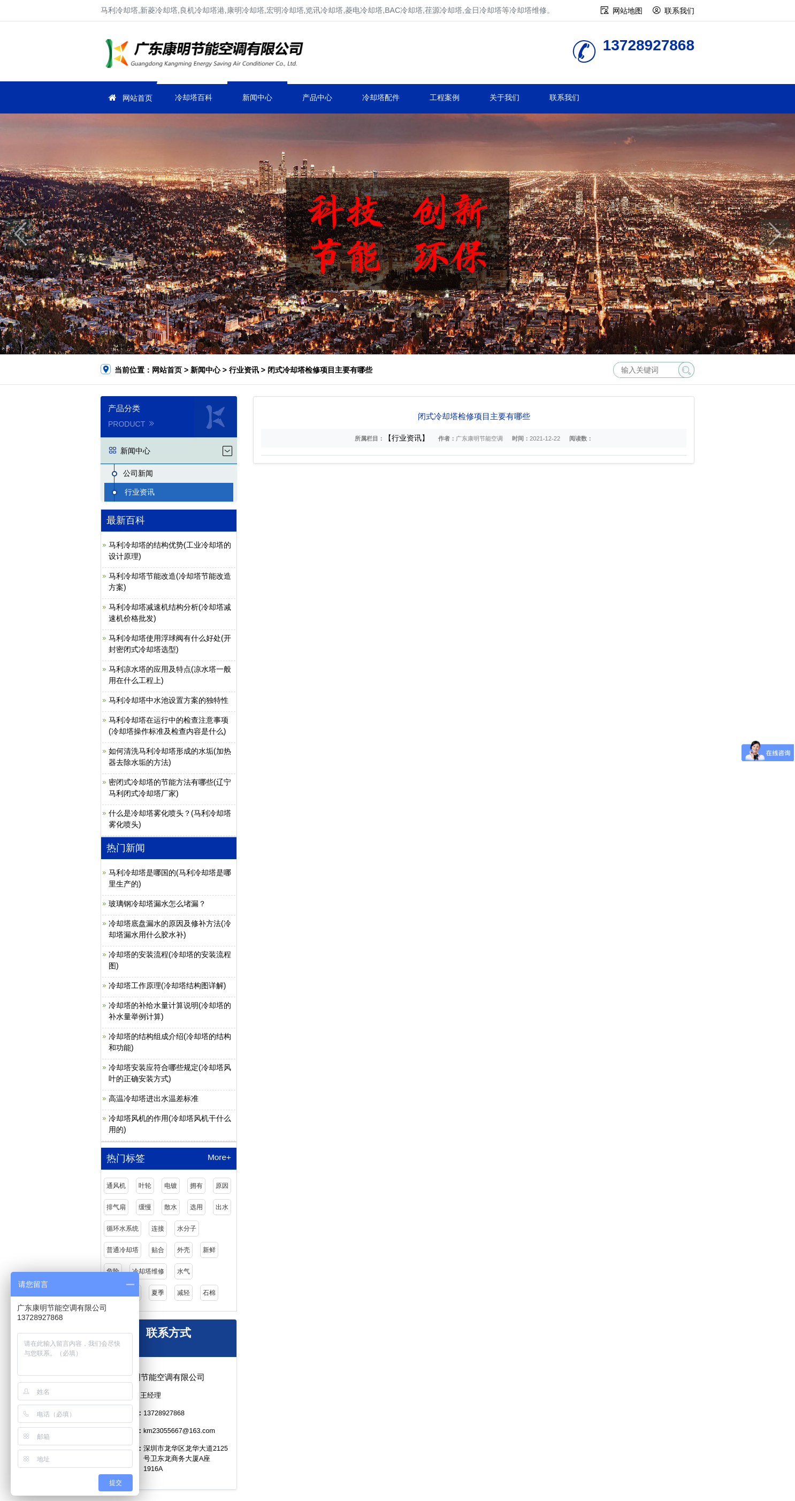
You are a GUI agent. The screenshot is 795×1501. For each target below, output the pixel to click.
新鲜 (209, 1250)
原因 (222, 1185)
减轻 (183, 1293)
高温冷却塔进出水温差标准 (153, 1098)
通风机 (116, 1185)
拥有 (196, 1185)
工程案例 (445, 97)
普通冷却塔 (122, 1250)
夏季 (157, 1293)
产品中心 (317, 97)
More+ (219, 1157)
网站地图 (628, 10)
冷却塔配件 (381, 97)
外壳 (183, 1250)
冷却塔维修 (208, 54)
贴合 (157, 1250)
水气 (183, 1271)
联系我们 (679, 10)
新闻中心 (257, 97)
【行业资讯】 (406, 438)
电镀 (170, 1185)
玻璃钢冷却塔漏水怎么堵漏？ (157, 903)
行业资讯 (244, 370)
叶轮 (145, 1185)
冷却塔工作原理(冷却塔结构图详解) (167, 985)
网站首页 (137, 98)
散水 (170, 1207)
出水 (222, 1207)
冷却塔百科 (193, 97)
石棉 (209, 1293)
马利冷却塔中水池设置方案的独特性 (168, 700)
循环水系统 (122, 1228)
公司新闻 (138, 473)
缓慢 (145, 1207)
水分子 (186, 1228)
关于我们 (504, 97)
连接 (157, 1228)
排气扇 (116, 1207)
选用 (196, 1207)
